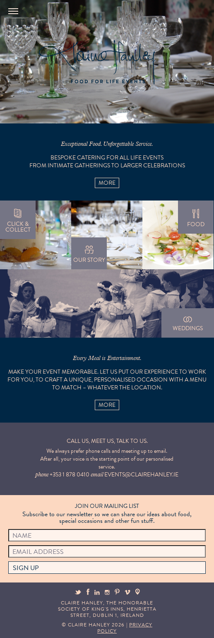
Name (21, 535)
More (107, 183)
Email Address (38, 552)
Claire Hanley (96, 62)
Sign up (26, 568)
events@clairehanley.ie (141, 474)
